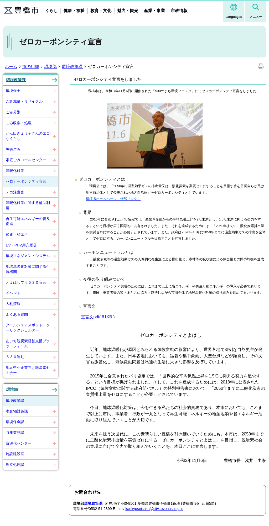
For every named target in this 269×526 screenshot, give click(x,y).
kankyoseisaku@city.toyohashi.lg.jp (154, 509)
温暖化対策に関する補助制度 (28, 205)
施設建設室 (15, 454)
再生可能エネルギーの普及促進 (28, 221)
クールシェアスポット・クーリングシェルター (28, 327)
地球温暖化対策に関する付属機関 (28, 269)
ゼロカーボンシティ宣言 (26, 181)
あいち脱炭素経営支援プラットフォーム (28, 343)
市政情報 (179, 10)
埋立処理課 (15, 464)
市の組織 (30, 66)
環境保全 (13, 90)
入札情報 (13, 304)
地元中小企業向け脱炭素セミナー (28, 370)
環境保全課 (15, 422)
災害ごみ (13, 149)
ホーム (11, 66)
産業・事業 (154, 10)
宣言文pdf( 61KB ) (98, 317)
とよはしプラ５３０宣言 (26, 282)
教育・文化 (100, 10)
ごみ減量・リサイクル (24, 101)
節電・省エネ (17, 234)
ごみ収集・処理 (19, 123)
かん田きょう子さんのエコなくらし (28, 136)
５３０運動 (15, 357)
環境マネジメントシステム (28, 256)
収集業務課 (15, 432)
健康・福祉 (74, 10)
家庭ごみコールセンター (26, 160)
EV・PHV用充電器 (21, 245)
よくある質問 (17, 314)
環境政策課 (72, 66)
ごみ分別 (13, 112)
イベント (13, 293)
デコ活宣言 (15, 192)
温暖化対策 (15, 171)
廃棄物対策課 (17, 411)
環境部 (50, 66)
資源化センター (19, 443)
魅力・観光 (127, 10)
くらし (51, 10)
